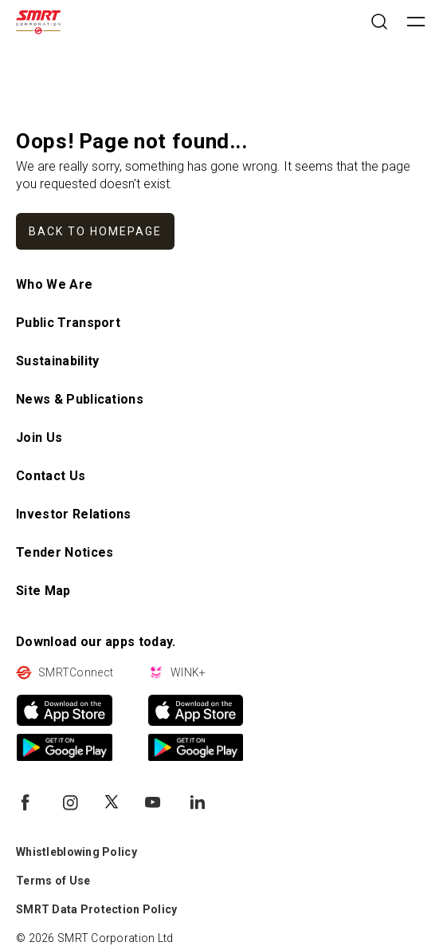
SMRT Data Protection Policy (97, 909)
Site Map (43, 590)
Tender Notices (64, 552)
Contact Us (50, 475)
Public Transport (68, 322)
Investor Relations (73, 514)
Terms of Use (53, 880)
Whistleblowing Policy (76, 851)
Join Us (39, 437)
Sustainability (57, 361)
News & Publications (79, 399)
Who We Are (54, 284)
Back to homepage (95, 231)
